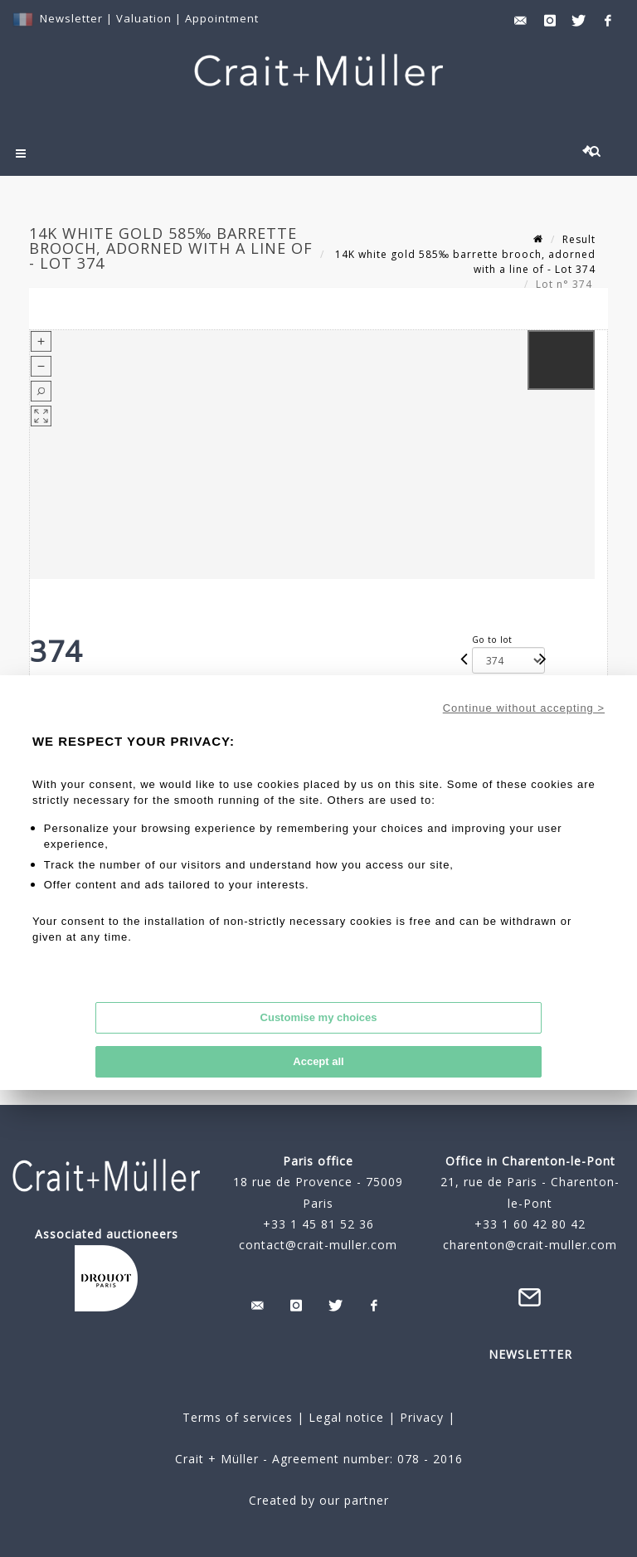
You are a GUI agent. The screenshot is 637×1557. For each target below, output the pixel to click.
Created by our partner (319, 1500)
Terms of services (237, 1417)
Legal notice (346, 1417)
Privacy (420, 1417)
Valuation (144, 18)
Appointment (222, 18)
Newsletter (71, 18)
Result (579, 239)
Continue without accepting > (524, 708)
